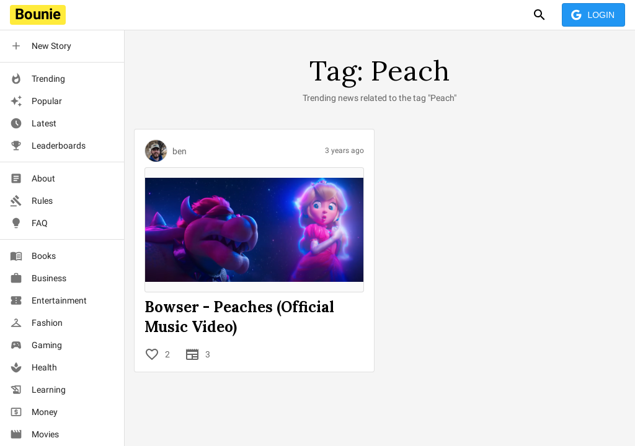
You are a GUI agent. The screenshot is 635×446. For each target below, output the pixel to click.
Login (593, 15)
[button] (62, 46)
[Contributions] (192, 354)
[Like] (152, 354)
